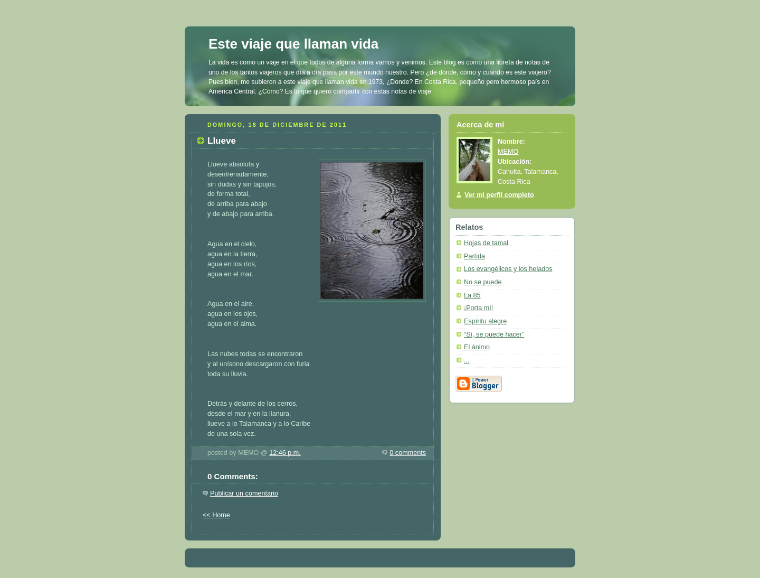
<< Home (216, 515)
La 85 (472, 295)
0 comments (408, 452)
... (467, 360)
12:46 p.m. (285, 452)
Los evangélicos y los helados (508, 269)
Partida (474, 256)
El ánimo (477, 347)
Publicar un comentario (244, 493)
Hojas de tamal (486, 243)
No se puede (483, 282)
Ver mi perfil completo (499, 195)
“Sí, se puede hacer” (494, 334)
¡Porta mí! (478, 308)
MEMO (508, 151)
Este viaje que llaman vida (293, 44)
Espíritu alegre (485, 321)
